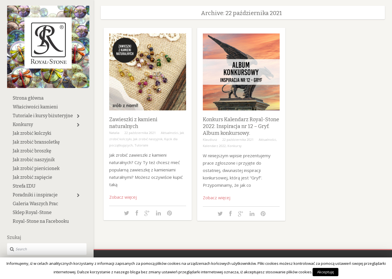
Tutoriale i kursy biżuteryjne (43, 115)
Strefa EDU (24, 186)
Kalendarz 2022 (214, 146)
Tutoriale (141, 145)
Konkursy (23, 124)
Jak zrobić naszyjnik (34, 159)
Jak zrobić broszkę (32, 151)
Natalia (114, 133)
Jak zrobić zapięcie (32, 177)
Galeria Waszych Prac (35, 203)
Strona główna (28, 98)
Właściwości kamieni (35, 107)
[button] (78, 116)
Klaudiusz (210, 139)
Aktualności (169, 133)
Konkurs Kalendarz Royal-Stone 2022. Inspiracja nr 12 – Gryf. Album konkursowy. (241, 126)
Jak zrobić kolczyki (32, 133)
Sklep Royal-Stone (32, 212)
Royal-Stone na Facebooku (41, 221)
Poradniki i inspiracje (35, 195)
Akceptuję (325, 271)
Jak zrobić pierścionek (36, 168)
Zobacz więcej (123, 197)
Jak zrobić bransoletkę (36, 142)
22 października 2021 (140, 133)
